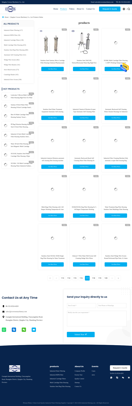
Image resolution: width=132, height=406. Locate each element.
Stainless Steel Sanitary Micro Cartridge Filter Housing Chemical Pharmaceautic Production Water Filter (52, 63)
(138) (14, 40)
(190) (13, 79)
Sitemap (77, 382)
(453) (15, 45)
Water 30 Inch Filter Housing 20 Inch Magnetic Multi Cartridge (20, 145)
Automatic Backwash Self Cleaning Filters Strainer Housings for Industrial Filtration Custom (116, 112)
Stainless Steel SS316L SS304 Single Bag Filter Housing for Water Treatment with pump (53, 258)
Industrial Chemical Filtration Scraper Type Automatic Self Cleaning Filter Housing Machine (84, 112)
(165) (11, 74)
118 (93, 278)
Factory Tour (78, 375)
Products (63, 9)
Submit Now (81, 334)
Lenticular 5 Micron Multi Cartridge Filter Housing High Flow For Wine (22, 96)
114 (68, 278)
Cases (93, 371)
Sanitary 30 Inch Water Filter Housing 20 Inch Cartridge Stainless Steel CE (22, 106)
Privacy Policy (27, 403)
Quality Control (79, 379)
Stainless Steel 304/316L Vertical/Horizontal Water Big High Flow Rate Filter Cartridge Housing (84, 63)
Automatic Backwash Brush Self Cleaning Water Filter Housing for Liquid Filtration (84, 160)
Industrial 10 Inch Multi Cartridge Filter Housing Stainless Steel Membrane (21, 135)
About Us (80, 9)
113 (62, 278)
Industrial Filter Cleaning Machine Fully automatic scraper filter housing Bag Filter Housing (116, 160)
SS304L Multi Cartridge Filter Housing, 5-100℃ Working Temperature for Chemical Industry (116, 63)
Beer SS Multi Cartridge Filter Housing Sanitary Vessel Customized (20, 116)
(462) (11, 60)
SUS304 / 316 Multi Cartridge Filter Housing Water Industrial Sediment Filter (22, 165)
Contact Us (90, 9)
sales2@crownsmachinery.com (16, 311)
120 (106, 278)
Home (55, 9)
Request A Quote (110, 9)
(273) (11, 70)
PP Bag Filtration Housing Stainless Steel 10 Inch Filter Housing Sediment (21, 126)
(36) (12, 35)
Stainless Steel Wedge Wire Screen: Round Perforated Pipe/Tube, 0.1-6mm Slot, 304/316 (116, 258)
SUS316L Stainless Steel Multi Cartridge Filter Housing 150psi (20, 155)
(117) (13, 30)
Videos (71, 9)
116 (81, 278)
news (93, 375)
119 (99, 278)
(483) (16, 50)
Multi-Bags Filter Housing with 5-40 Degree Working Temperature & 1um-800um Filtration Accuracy (52, 209)
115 (74, 278)
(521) (15, 55)
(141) (12, 65)
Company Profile (80, 371)
